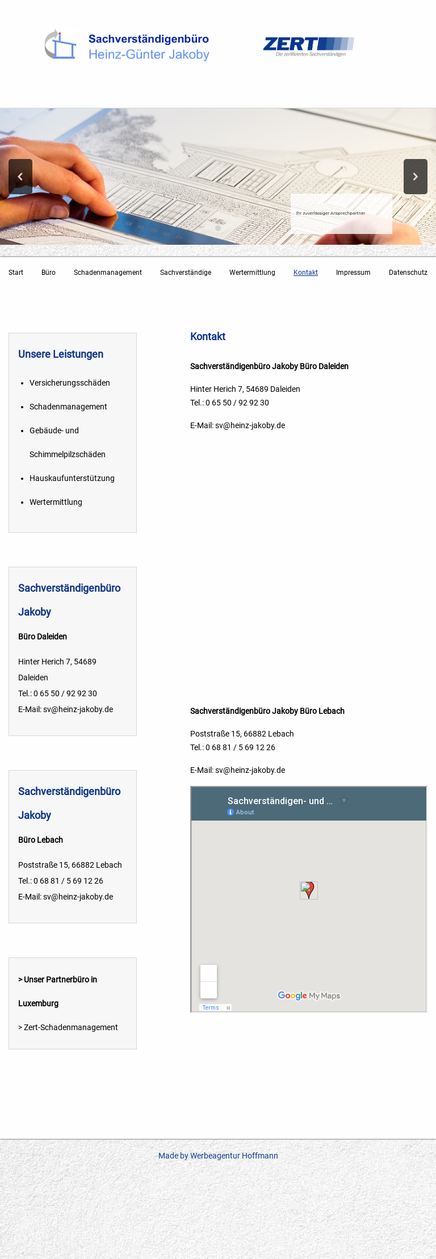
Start (16, 273)
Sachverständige (185, 273)
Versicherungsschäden (70, 382)
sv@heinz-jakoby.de (250, 425)
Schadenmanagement (108, 273)
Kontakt (306, 273)
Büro (48, 273)
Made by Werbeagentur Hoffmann (218, 1155)
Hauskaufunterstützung (72, 478)
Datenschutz (408, 273)
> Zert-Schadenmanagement (68, 1027)
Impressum (353, 273)
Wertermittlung (252, 273)
